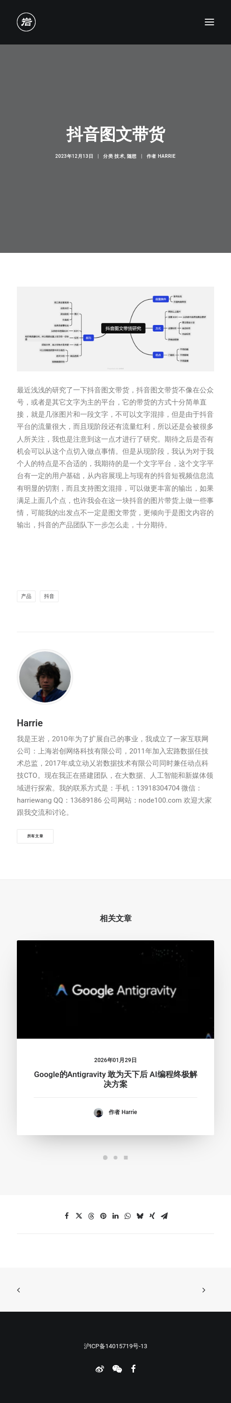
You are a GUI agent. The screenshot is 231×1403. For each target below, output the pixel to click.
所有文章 (35, 836)
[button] (209, 22)
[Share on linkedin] (115, 1216)
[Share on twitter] (79, 1216)
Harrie (167, 156)
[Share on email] (164, 1216)
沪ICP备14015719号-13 (116, 1346)
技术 (119, 156)
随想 (132, 156)
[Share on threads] (91, 1216)
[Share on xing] (152, 1216)
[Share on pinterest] (103, 1216)
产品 (26, 596)
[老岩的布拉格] (26, 22)
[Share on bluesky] (140, 1216)
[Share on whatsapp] (128, 1216)
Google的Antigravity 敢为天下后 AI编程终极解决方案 (115, 1089)
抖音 (49, 596)
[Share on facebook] (67, 1216)
